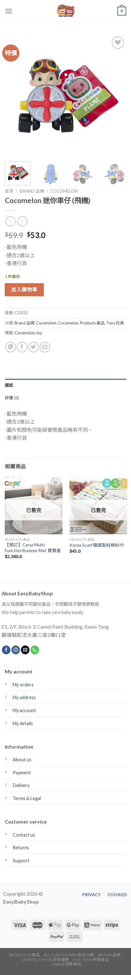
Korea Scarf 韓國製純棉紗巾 (96, 545)
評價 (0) (12, 397)
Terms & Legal (27, 798)
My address (24, 697)
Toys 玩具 (115, 322)
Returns (21, 847)
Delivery (21, 785)
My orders (23, 684)
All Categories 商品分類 (69, 954)
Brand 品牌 (32, 191)
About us (22, 759)
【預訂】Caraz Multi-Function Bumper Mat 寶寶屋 (33, 547)
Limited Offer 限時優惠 (45, 959)
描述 (9, 385)
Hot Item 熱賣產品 (91, 959)
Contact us (24, 835)
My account (24, 710)
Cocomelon (64, 191)
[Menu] (8, 11)
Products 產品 (92, 322)
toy (39, 332)
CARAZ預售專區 (66, 964)
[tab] (65, 385)
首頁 (9, 191)
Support (21, 860)
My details (23, 723)
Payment (22, 772)
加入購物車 (24, 289)
